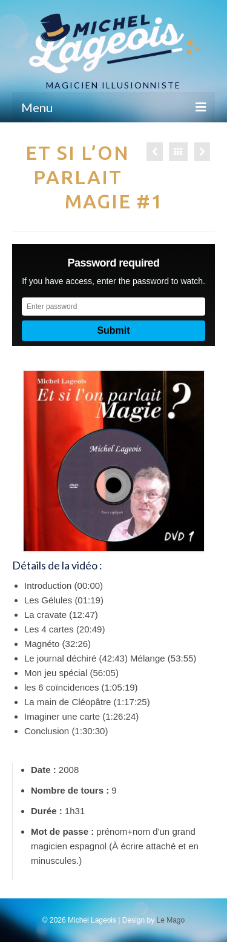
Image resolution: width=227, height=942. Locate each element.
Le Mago (171, 920)
